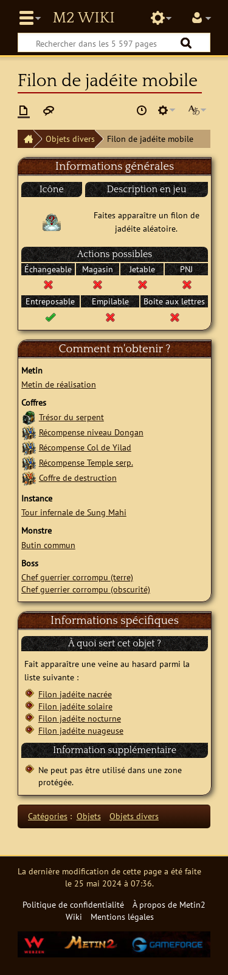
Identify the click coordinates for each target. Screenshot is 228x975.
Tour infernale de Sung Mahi (73, 512)
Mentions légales (122, 916)
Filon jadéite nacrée (75, 694)
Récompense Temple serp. (86, 462)
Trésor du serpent (71, 417)
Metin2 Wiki (83, 18)
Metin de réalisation (58, 384)
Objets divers (70, 138)
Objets (89, 816)
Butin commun (48, 545)
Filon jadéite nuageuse (80, 730)
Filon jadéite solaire (75, 706)
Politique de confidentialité (73, 904)
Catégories (47, 816)
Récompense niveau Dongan (91, 432)
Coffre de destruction (78, 477)
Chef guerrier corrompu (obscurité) (85, 589)
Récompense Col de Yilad (85, 447)
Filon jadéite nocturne (79, 718)
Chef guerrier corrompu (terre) (77, 577)
